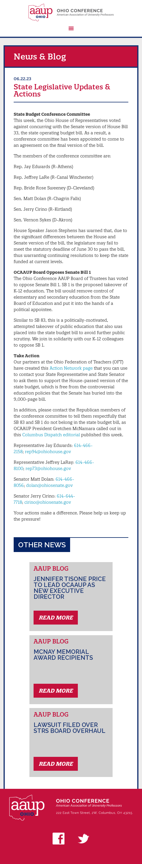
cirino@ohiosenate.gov (47, 502)
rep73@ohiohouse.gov (48, 468)
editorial (71, 434)
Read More (56, 617)
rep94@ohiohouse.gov (48, 451)
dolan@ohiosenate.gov (49, 485)
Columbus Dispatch (42, 434)
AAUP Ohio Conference (71, 12)
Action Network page (71, 368)
